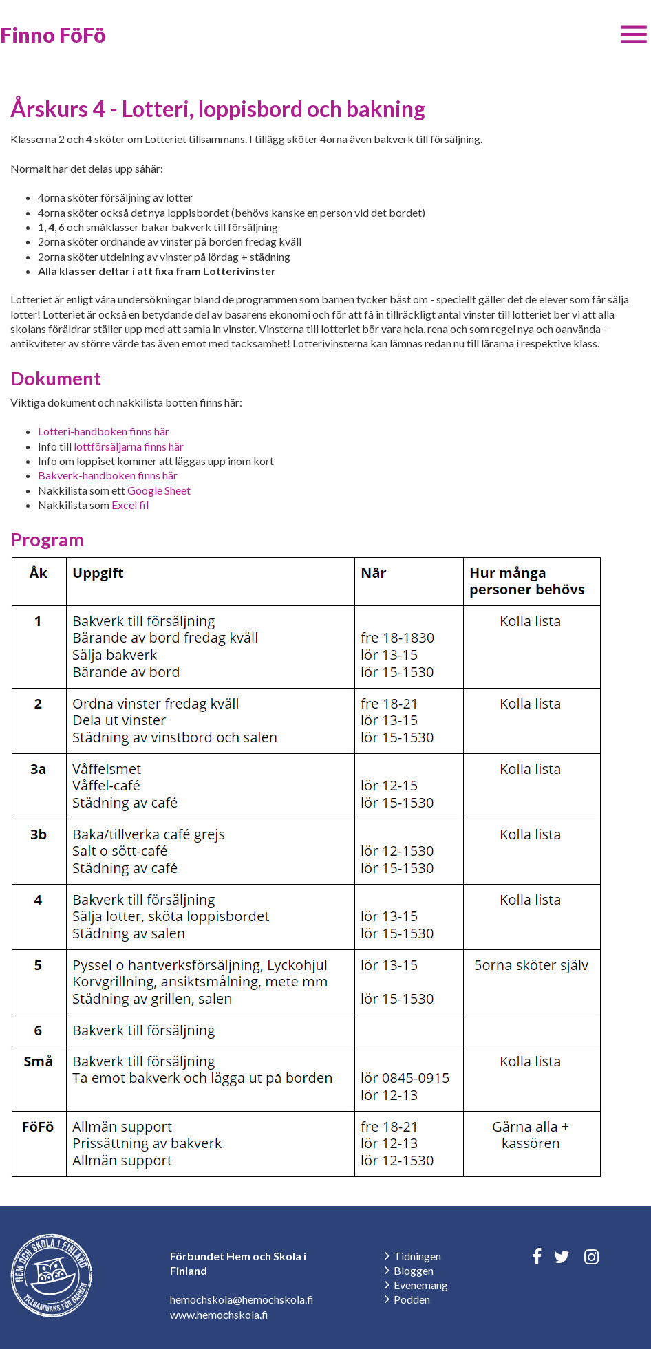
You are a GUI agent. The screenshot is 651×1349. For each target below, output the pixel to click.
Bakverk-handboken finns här (108, 475)
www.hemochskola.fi (219, 1314)
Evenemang (421, 1284)
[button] (634, 34)
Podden (412, 1299)
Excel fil (130, 504)
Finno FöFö (53, 34)
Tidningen (417, 1255)
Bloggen (414, 1270)
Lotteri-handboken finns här (103, 431)
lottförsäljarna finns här (129, 446)
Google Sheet (159, 490)
